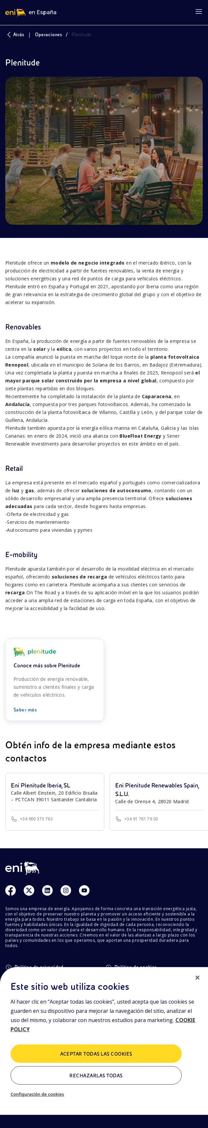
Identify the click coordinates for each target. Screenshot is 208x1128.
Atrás (14, 34)
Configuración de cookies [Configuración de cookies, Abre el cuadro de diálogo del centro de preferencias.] (37, 1094)
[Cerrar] (197, 977)
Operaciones (48, 34)
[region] (104, 1047)
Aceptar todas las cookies (96, 1054)
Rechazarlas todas (95, 1075)
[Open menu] (199, 11)
